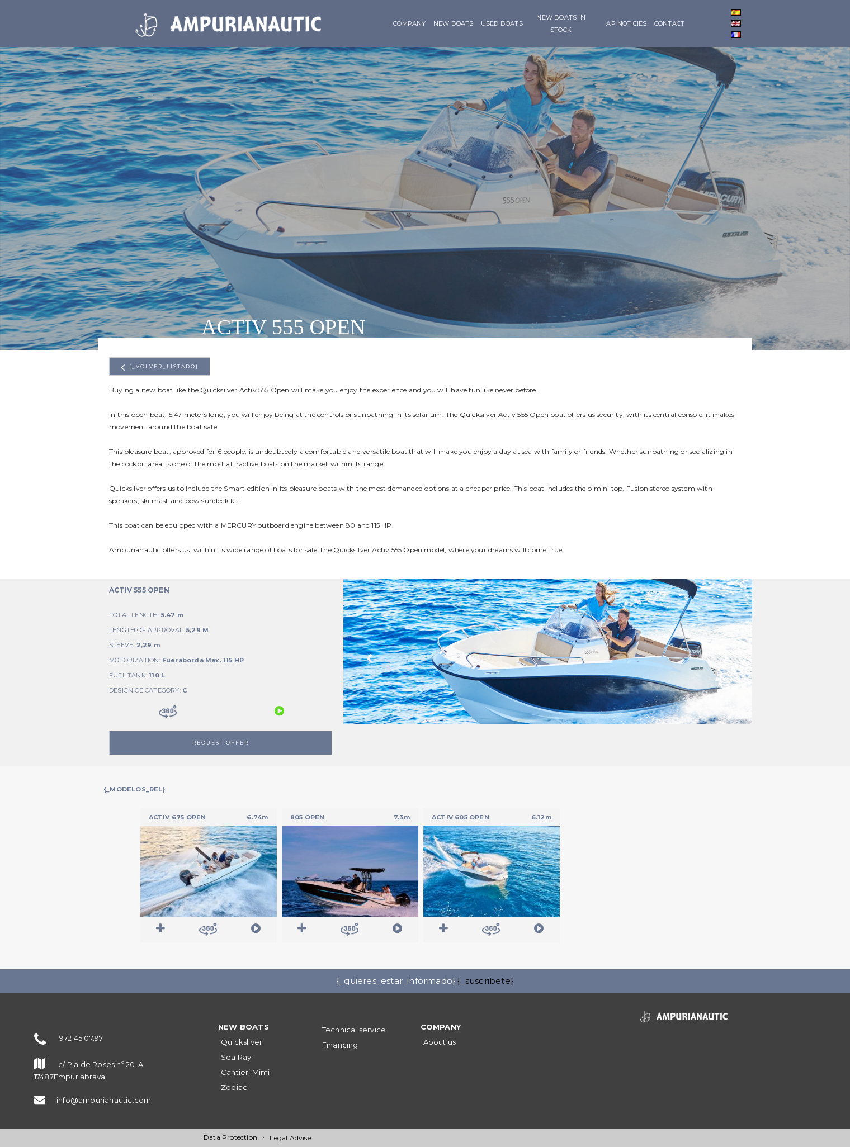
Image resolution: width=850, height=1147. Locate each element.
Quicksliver (241, 1041)
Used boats (502, 23)
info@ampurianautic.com (103, 1100)
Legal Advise (290, 1138)
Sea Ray (236, 1057)
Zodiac (234, 1087)
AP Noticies (626, 23)
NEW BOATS (453, 23)
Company (409, 23)
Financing (340, 1044)
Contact (669, 23)
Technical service (354, 1029)
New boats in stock (560, 23)
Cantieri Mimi (245, 1072)
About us (439, 1041)
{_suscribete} (485, 980)
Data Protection (230, 1137)
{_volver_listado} (160, 367)
